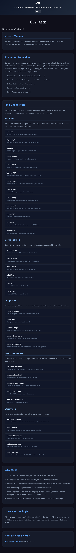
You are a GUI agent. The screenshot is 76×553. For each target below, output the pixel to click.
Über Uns (51, 7)
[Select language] (38, 11)
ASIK (38, 3)
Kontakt (59, 7)
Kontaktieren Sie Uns (13, 541)
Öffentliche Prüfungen (30, 7)
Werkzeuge (43, 7)
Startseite (17, 7)
